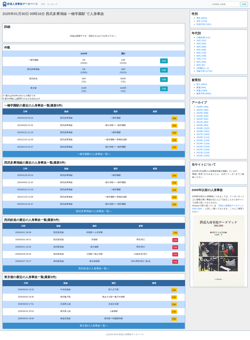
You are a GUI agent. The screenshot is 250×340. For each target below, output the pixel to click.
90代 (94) (200, 65)
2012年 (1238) (203, 149)
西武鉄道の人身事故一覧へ (93, 268)
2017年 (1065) (203, 134)
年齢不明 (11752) (204, 71)
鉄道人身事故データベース (20, 4)
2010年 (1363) (203, 155)
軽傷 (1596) (201, 90)
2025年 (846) (202, 110)
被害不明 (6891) (203, 93)
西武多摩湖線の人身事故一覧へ (94, 211)
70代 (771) (201, 59)
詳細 (164, 61)
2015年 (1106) (203, 140)
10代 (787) (201, 40)
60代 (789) (201, 56)
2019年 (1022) (203, 128)
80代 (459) (201, 62)
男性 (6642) (201, 18)
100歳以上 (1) (202, 68)
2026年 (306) (202, 107)
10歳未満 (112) (203, 37)
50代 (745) (201, 53)
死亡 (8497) (201, 84)
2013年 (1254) (203, 146)
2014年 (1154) (203, 143)
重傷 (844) (201, 87)
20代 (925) (201, 43)
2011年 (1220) (203, 152)
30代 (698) (201, 47)
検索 (244, 4)
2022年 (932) (202, 119)
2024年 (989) (202, 113)
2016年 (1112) (203, 137)
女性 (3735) (201, 21)
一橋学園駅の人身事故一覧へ (93, 154)
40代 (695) (201, 50)
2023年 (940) (202, 116)
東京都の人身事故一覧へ (94, 325)
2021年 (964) (202, 122)
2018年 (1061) (203, 131)
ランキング (52, 4)
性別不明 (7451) (203, 24)
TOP (43, 4)
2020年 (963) (202, 125)
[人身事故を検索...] (224, 4)
